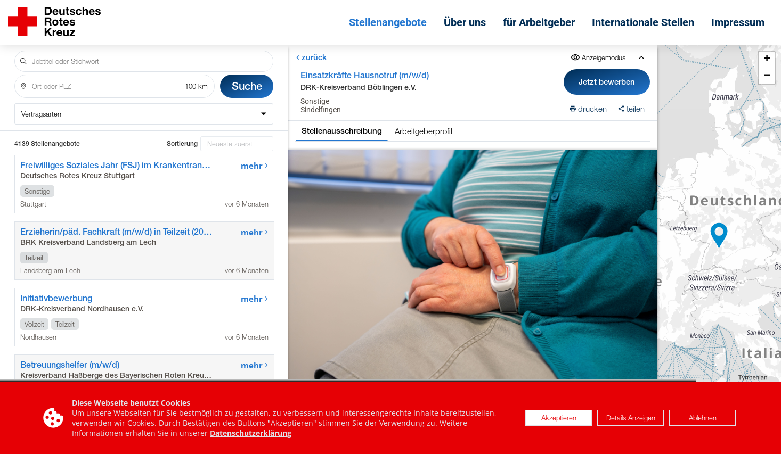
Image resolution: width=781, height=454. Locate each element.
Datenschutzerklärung (250, 433)
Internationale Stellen (643, 22)
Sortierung (182, 143)
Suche (247, 86)
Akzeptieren (558, 418)
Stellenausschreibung (342, 130)
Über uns (465, 22)
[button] (719, 235)
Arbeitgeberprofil (423, 131)
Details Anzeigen (630, 418)
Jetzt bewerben (607, 81)
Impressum (737, 22)
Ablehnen (703, 418)
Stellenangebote (388, 22)
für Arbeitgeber (539, 22)
